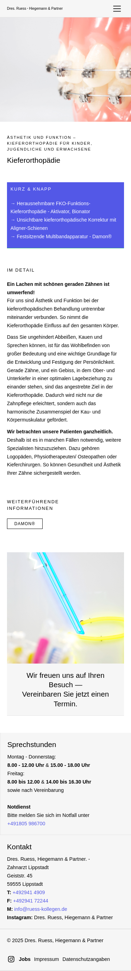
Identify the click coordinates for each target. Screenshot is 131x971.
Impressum (46, 959)
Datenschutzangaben (86, 959)
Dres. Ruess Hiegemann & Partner (35, 8)
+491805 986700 (26, 823)
